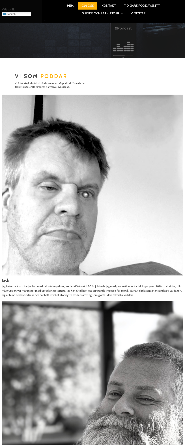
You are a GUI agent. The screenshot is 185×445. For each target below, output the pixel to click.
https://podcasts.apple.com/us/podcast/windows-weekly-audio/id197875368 (92, 310)
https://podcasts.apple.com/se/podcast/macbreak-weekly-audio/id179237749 (92, 327)
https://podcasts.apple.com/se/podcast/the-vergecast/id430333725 (92, 350)
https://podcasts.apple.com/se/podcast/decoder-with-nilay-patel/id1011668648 (92, 320)
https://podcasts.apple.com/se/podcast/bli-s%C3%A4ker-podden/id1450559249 (93, 343)
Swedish (9, 14)
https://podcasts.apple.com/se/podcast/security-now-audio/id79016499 (92, 335)
